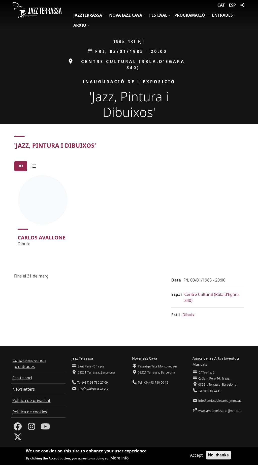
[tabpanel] (129, 213)
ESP (232, 5)
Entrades (222, 15)
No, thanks (218, 455)
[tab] (20, 166)
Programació (189, 15)
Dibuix (188, 315)
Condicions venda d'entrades (29, 363)
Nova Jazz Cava (125, 15)
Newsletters (23, 389)
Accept (196, 455)
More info (119, 458)
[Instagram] (31, 428)
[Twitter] (18, 438)
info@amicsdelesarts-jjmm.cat (219, 400)
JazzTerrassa (87, 15)
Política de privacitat (31, 400)
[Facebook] (18, 428)
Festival (158, 15)
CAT (221, 5)
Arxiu (79, 25)
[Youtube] (45, 428)
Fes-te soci (22, 378)
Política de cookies (29, 412)
